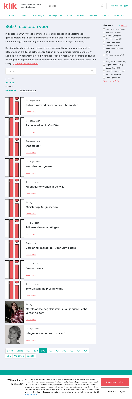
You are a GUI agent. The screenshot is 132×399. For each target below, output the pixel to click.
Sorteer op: (9, 86)
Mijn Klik (114, 6)
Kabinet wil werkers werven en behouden (52, 105)
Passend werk (34, 268)
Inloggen (124, 6)
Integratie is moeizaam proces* (45, 333)
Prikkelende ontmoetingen (42, 227)
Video (69, 15)
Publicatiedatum (28, 90)
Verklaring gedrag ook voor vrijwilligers (51, 248)
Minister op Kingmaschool (42, 207)
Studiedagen (38, 15)
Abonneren (119, 15)
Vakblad (24, 15)
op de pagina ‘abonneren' (25, 63)
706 (9, 356)
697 (28, 350)
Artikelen (12, 15)
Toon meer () (111, 81)
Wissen (123, 26)
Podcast (80, 15)
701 (57, 350)
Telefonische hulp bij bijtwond (44, 288)
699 (44, 350)
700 (50, 350)
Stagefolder (33, 146)
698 (36, 350)
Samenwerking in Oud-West (43, 125)
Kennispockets (55, 15)
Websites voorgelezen (39, 166)
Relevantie (10, 90)
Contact (105, 15)
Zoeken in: (9, 79)
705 (86, 350)
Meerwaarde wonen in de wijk (45, 186)
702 (64, 350)
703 (71, 350)
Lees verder (31, 111)
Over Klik (93, 15)
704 (78, 350)
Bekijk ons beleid (31, 395)
